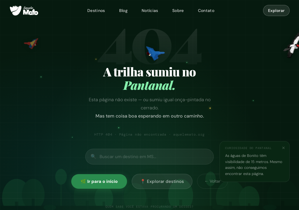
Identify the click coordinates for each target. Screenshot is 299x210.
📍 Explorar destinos (162, 181)
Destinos (96, 10)
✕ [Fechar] (283, 147)
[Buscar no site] (149, 156)
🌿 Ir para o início (99, 181)
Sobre (178, 10)
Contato (206, 10)
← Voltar (212, 181)
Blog (123, 10)
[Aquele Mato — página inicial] (24, 10)
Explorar (276, 10)
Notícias (150, 10)
